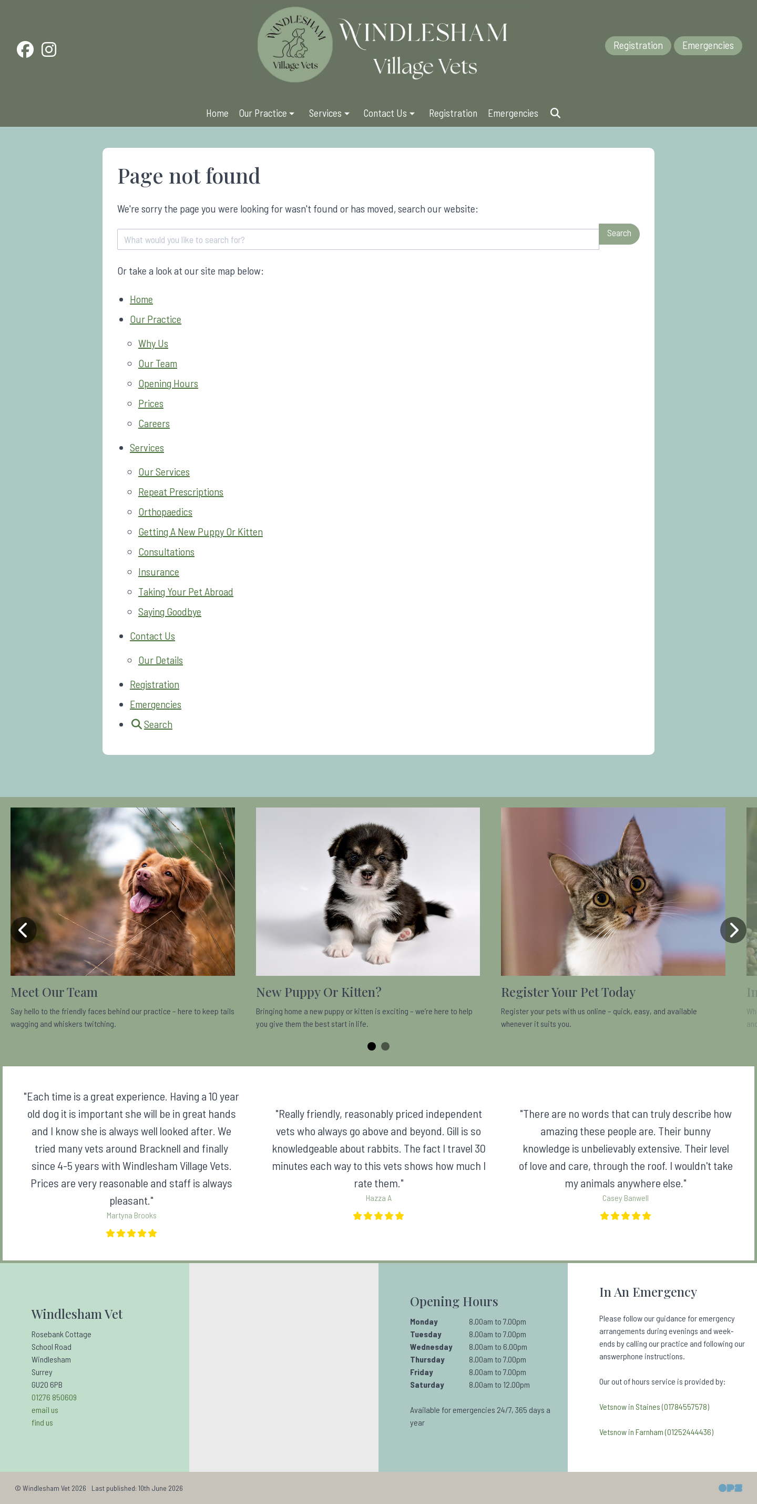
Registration (638, 44)
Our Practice (155, 318)
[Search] (555, 113)
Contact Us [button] (390, 113)
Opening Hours (168, 383)
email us (45, 1410)
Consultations (166, 551)
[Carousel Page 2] (385, 1046)
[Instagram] (48, 51)
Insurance (158, 571)
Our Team (157, 363)
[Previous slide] (24, 930)
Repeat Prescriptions (180, 491)
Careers (154, 423)
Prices (150, 403)
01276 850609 (54, 1397)
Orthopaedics (165, 511)
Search (619, 232)
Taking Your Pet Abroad (185, 591)
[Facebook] (25, 51)
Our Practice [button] (268, 113)
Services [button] (330, 113)
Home (217, 113)
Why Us (153, 343)
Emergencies (708, 44)
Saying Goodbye (169, 611)
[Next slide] (733, 930)
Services (147, 447)
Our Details (160, 659)
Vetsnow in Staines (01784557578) (654, 1406)
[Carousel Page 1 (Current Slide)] (371, 1046)
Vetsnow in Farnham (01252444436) (656, 1432)
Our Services (164, 471)
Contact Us (152, 635)
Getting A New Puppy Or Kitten (200, 531)
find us (42, 1422)
